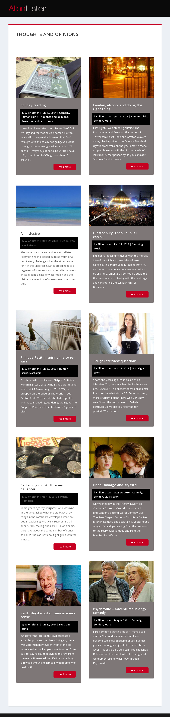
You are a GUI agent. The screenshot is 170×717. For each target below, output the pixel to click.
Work (108, 120)
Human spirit (29, 116)
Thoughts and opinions (53, 116)
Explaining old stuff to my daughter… (42, 487)
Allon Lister (32, 112)
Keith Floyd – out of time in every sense (48, 615)
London (98, 120)
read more (65, 166)
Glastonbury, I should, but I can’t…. (115, 235)
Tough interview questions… (116, 361)
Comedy (64, 112)
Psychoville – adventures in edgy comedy (119, 611)
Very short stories (42, 121)
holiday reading (33, 105)
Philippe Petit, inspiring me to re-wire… (48, 359)
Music (63, 496)
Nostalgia (35, 373)
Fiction (64, 241)
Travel (25, 121)
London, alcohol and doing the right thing (117, 107)
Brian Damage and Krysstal (115, 485)
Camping (137, 244)
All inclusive (30, 233)
